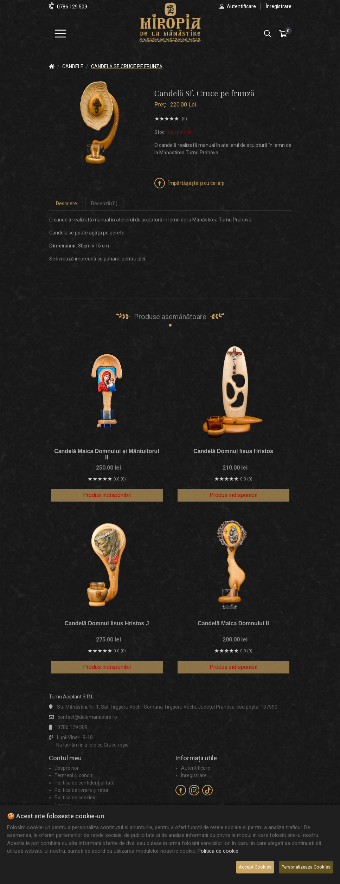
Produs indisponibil (107, 495)
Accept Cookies (255, 867)
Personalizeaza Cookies (306, 867)
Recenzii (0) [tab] (104, 203)
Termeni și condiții (74, 775)
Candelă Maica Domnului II (233, 623)
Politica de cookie (218, 851)
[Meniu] (60, 34)
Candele (72, 66)
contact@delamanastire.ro (87, 717)
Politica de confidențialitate (84, 783)
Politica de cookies (74, 797)
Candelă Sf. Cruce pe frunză (126, 66)
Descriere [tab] (66, 203)
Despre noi (66, 768)
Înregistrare (278, 6)
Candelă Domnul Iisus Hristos (233, 451)
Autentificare (241, 6)
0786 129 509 (72, 6)
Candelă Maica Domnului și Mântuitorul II (106, 454)
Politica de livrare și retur (81, 790)
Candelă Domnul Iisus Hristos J (106, 623)
